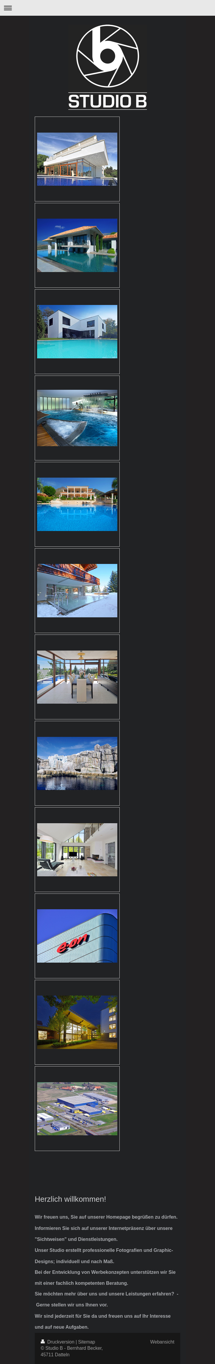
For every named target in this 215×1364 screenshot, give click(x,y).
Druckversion (58, 1341)
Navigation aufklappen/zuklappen (107, 7)
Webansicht (162, 1341)
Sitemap (86, 1341)
